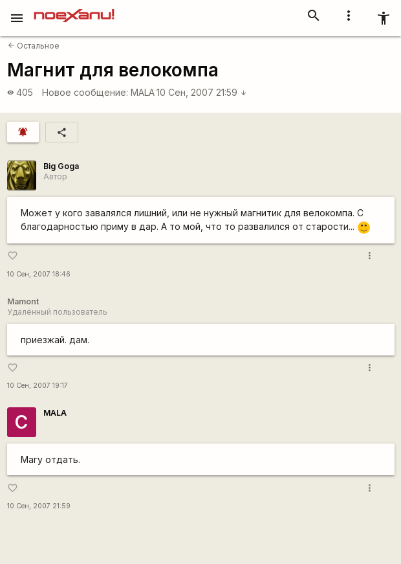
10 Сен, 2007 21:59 (202, 92)
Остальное (33, 46)
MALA (143, 92)
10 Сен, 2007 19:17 (37, 385)
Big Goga (61, 166)
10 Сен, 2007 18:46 (38, 274)
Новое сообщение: (85, 92)
